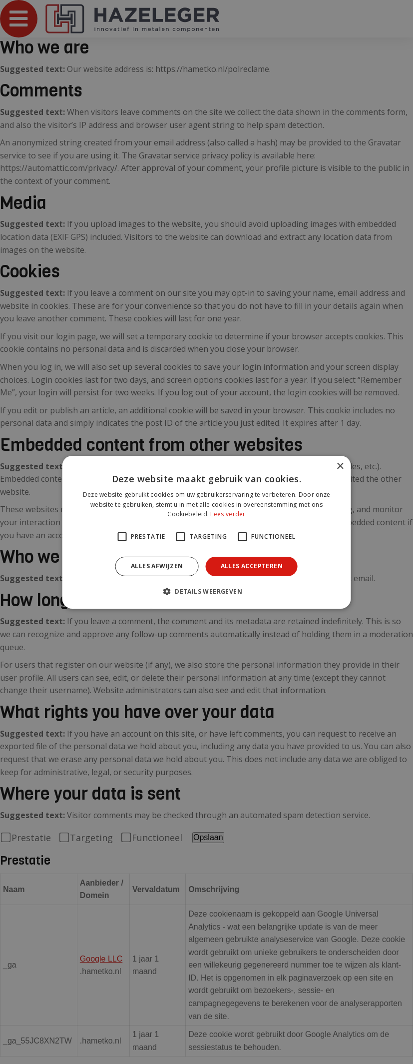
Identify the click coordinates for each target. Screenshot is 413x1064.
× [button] (340, 466)
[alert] (206, 532)
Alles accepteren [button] (252, 566)
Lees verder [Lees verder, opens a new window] (227, 514)
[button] (206, 591)
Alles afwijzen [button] (157, 566)
